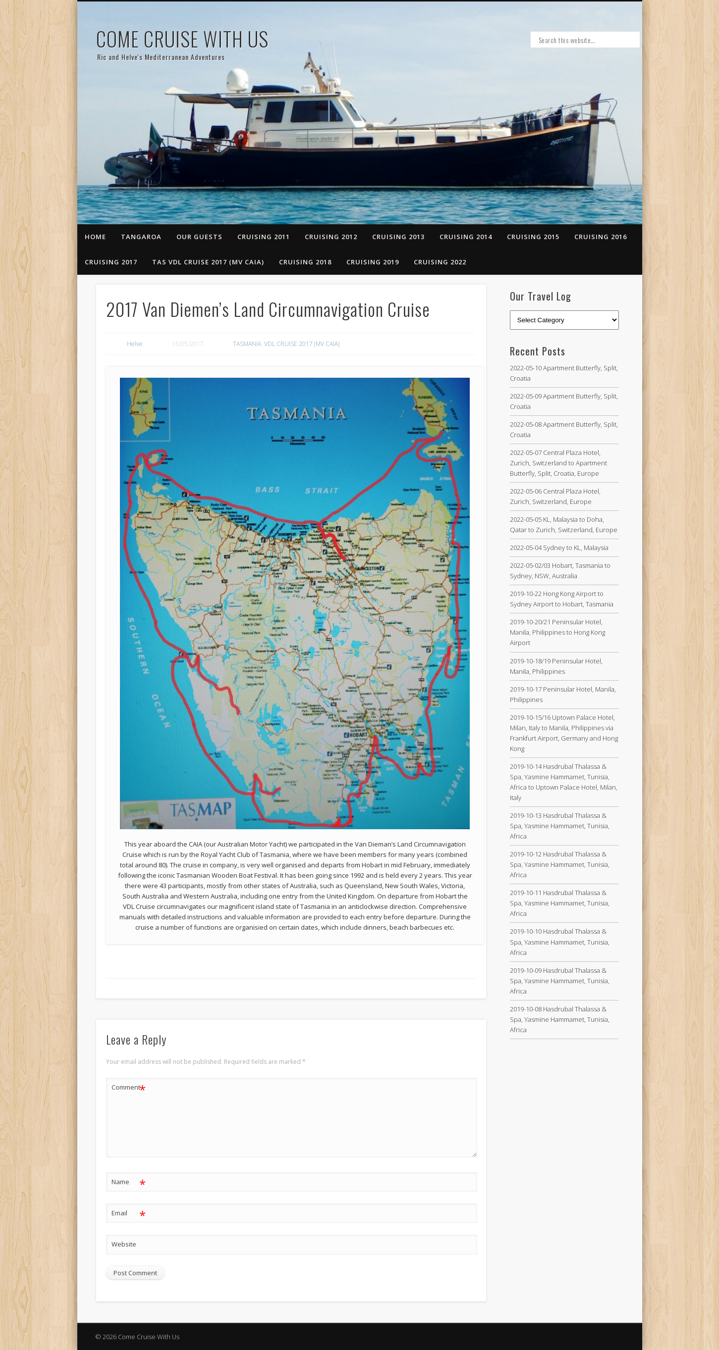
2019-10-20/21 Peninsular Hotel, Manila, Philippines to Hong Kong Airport (557, 632)
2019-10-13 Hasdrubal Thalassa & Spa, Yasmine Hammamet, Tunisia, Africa (559, 826)
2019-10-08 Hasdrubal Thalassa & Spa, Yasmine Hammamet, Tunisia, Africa (559, 1019)
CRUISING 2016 (600, 236)
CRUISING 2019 (372, 261)
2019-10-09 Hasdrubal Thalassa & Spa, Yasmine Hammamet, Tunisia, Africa (559, 981)
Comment (128, 1087)
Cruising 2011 (263, 236)
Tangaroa (141, 236)
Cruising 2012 (331, 236)
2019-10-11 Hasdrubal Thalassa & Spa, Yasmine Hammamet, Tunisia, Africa (559, 903)
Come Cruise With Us (182, 38)
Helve (135, 344)
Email (128, 1213)
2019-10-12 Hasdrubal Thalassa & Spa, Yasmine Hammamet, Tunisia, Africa (559, 864)
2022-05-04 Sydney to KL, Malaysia (559, 547)
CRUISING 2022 (440, 261)
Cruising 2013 (398, 236)
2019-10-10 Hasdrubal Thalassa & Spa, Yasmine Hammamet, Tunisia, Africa (559, 941)
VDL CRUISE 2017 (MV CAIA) (301, 344)
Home (95, 236)
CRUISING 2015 (533, 236)
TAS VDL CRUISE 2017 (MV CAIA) (208, 261)
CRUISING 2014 (466, 236)
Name (128, 1182)
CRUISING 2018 (305, 261)
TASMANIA (247, 344)
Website (123, 1244)
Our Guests (199, 236)
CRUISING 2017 (111, 261)
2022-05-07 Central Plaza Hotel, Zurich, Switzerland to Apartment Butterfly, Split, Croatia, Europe (558, 463)
